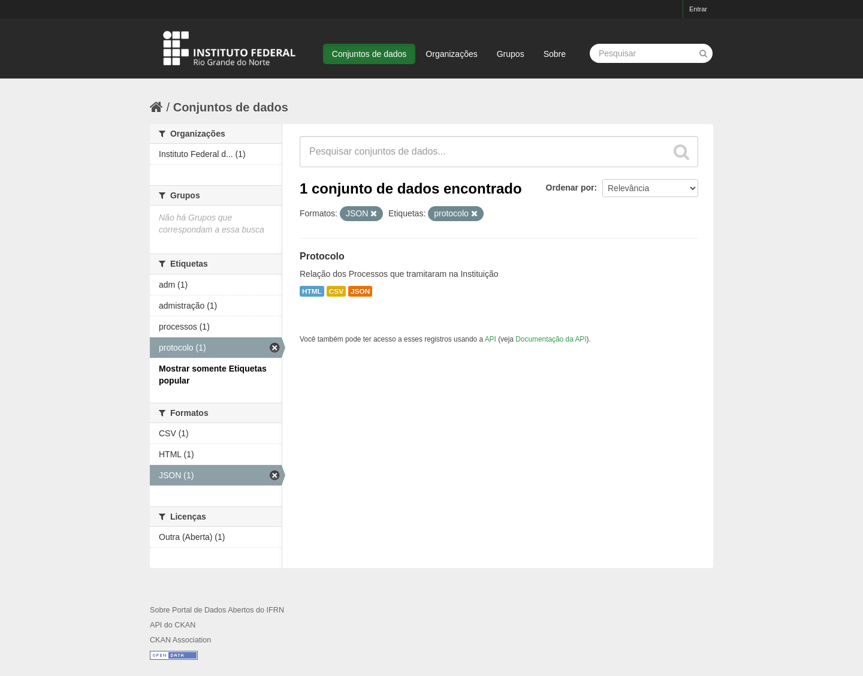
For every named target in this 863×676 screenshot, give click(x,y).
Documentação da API (550, 339)
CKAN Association (180, 640)
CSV (336, 291)
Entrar (698, 9)
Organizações (451, 54)
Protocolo (322, 256)
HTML (312, 291)
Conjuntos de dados (369, 54)
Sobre (555, 54)
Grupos (510, 54)
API (490, 339)
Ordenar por (570, 187)
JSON (360, 291)
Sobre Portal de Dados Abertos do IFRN (217, 610)
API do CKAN (172, 625)
